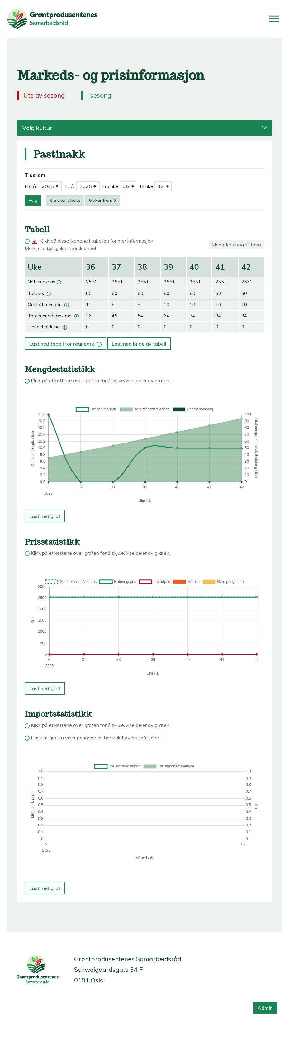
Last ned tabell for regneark (66, 342)
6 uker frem (102, 200)
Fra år (31, 186)
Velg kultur (144, 128)
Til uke (146, 186)
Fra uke (110, 186)
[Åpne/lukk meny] (274, 18)
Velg (32, 200)
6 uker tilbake (65, 200)
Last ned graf (44, 516)
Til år (69, 186)
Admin (265, 1008)
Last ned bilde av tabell (139, 344)
